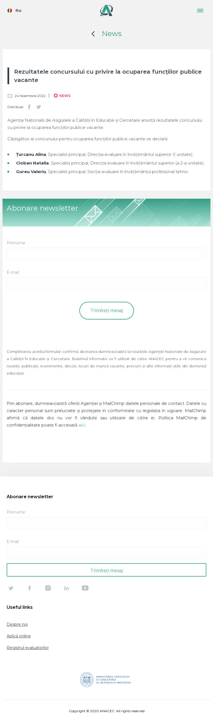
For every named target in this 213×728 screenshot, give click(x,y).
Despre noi (17, 624)
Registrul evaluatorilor (28, 647)
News (112, 33)
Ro (18, 10)
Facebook (29, 107)
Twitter (38, 107)
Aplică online (19, 636)
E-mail (13, 272)
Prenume (16, 242)
